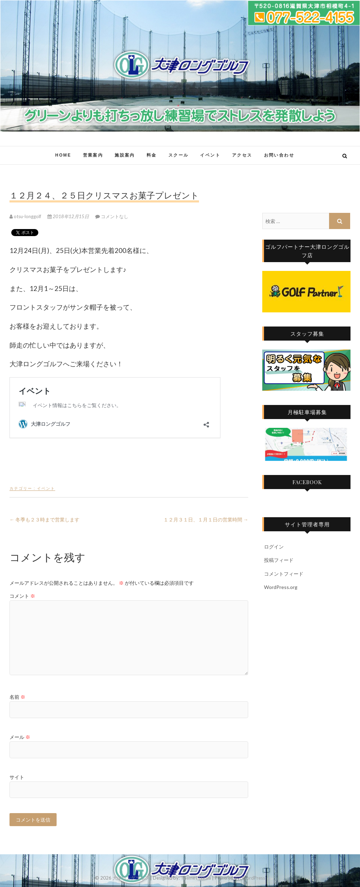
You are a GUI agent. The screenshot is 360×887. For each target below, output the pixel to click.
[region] (306, 291)
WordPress (253, 878)
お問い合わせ (279, 155)
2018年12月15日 (68, 216)
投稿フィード (279, 560)
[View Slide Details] (306, 291)
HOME (63, 155)
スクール (178, 155)
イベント (210, 155)
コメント (22, 596)
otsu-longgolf (25, 216)
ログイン (274, 547)
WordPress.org (280, 587)
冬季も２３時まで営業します (44, 519)
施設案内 (125, 155)
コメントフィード (283, 574)
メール (19, 737)
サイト (16, 777)
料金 (152, 155)
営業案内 (93, 155)
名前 (17, 697)
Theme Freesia (196, 878)
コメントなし (114, 216)
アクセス (242, 155)
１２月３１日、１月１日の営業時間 (205, 519)
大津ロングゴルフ (130, 878)
